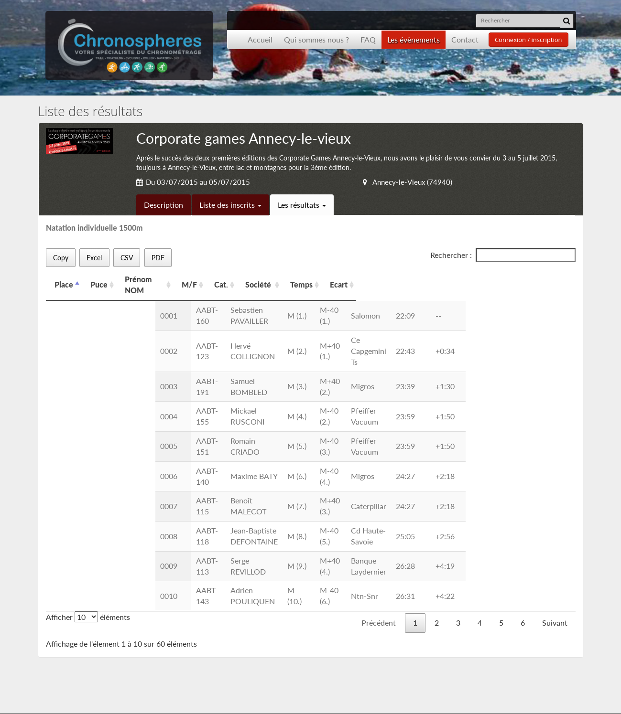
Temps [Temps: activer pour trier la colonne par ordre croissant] (426, 279)
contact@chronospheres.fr (508, 665)
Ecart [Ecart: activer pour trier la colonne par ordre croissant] (464, 279)
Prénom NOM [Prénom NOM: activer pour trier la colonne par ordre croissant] (159, 279)
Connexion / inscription (528, 39)
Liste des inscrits (230, 204)
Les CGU (188, 639)
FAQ (368, 39)
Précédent (378, 491)
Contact (465, 39)
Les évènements (413, 39)
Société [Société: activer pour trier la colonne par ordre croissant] (330, 279)
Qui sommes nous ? (316, 39)
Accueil (260, 39)
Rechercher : (503, 255)
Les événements (83, 639)
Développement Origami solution (80, 697)
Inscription (191, 617)
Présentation (78, 628)
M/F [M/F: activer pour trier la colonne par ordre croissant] (247, 279)
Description (163, 204)
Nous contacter (200, 628)
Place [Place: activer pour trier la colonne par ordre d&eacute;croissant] (63, 279)
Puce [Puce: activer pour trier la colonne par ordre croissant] (99, 279)
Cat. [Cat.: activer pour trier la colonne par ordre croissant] (279, 279)
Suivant (554, 491)
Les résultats (302, 204)
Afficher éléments (88, 485)
